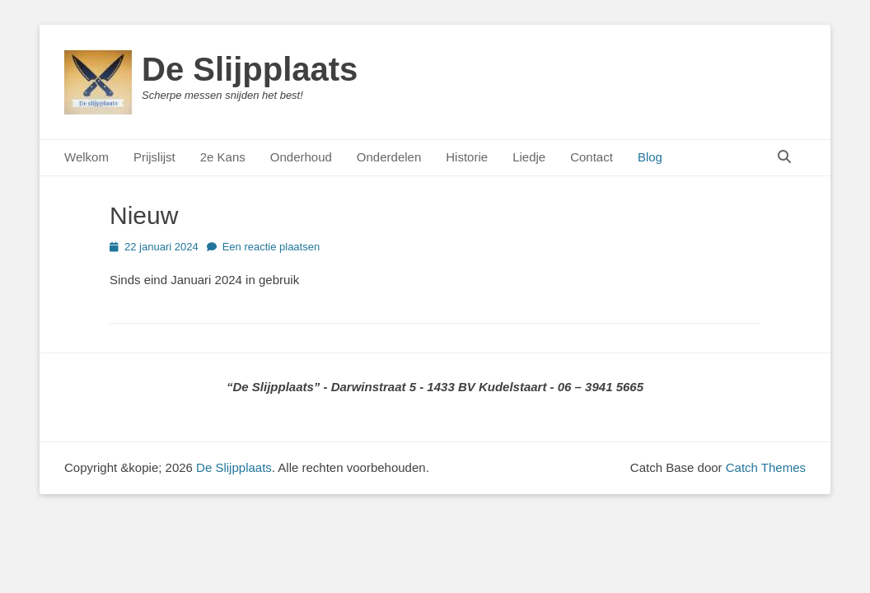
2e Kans (223, 157)
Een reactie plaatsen (271, 246)
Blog (650, 157)
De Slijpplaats (250, 69)
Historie (467, 157)
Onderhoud (301, 157)
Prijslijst (154, 157)
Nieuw (144, 215)
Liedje (528, 157)
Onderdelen (389, 157)
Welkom (86, 157)
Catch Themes (766, 467)
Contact (591, 157)
